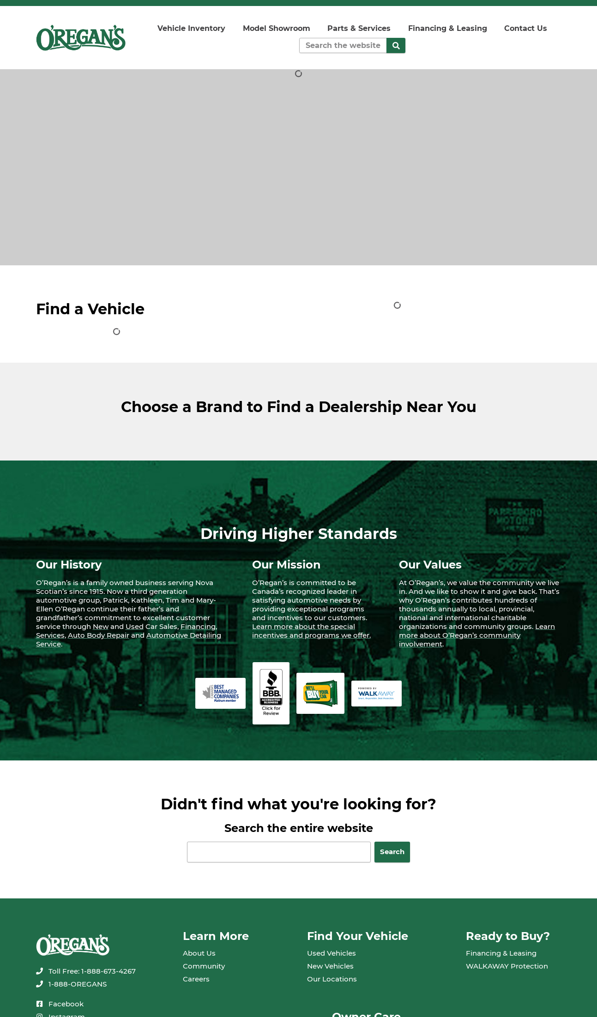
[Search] (396, 46)
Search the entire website (298, 828)
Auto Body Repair (98, 635)
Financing (198, 626)
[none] (86, 971)
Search (392, 851)
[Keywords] (342, 46)
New (101, 626)
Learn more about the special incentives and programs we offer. (311, 631)
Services (50, 635)
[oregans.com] (81, 37)
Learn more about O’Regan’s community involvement (477, 635)
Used (135, 626)
